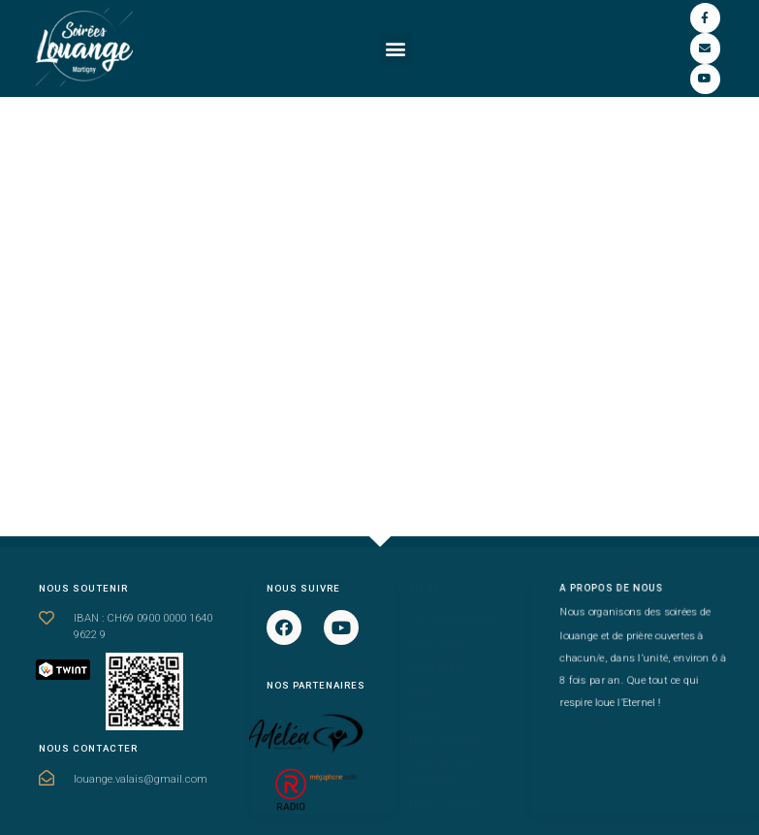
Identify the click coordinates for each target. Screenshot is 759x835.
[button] (396, 49)
